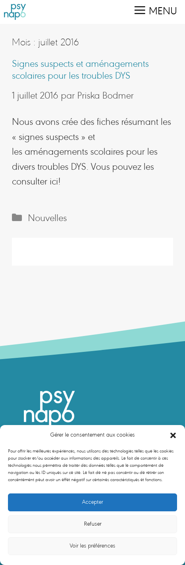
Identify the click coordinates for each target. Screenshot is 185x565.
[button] (173, 435)
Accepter (92, 502)
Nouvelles (47, 219)
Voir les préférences (92, 546)
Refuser (92, 524)
